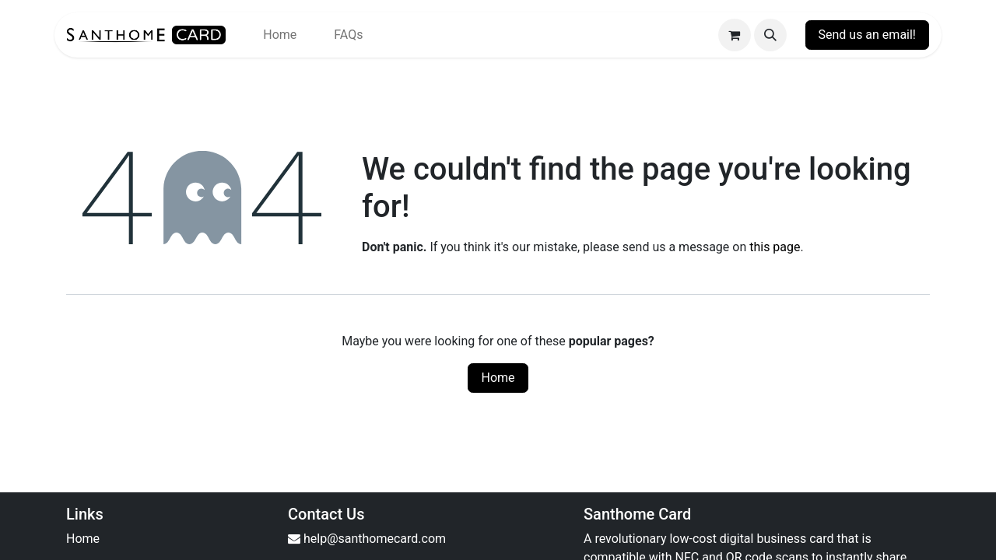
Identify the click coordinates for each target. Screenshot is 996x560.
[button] (770, 35)
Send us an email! (868, 34)
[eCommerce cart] (734, 35)
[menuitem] (279, 35)
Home (497, 377)
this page (774, 247)
